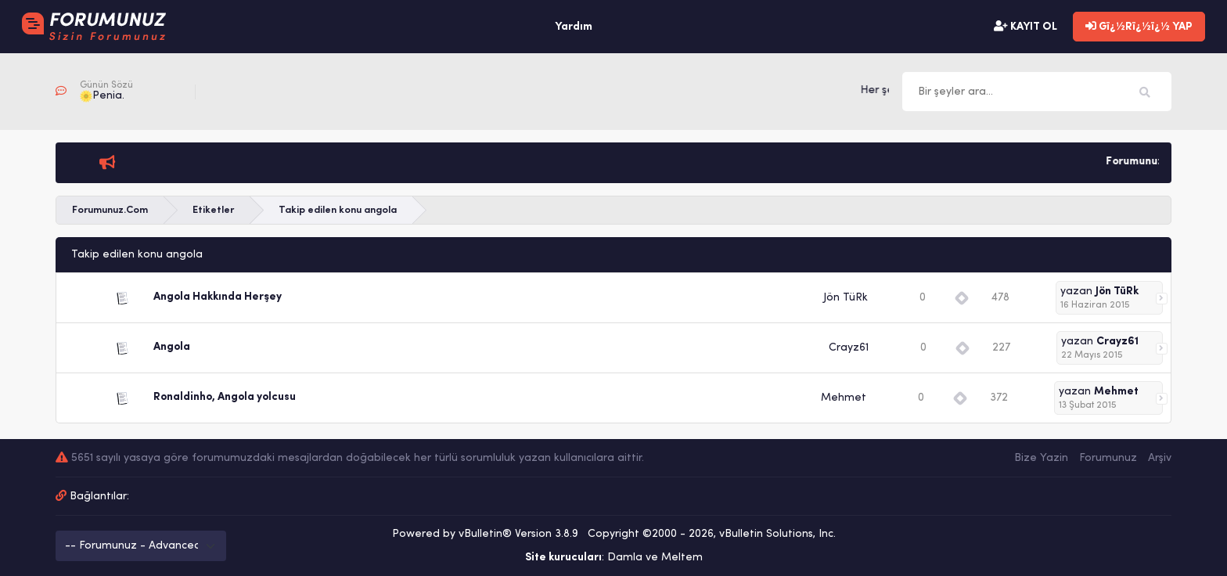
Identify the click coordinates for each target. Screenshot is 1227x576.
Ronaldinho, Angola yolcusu (224, 397)
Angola (171, 347)
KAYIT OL (1025, 26)
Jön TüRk (845, 298)
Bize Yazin (1041, 458)
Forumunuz (1108, 458)
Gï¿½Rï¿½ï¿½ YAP (1139, 26)
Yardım (573, 27)
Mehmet (843, 398)
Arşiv (1159, 458)
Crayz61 (849, 348)
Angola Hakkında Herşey (217, 297)
